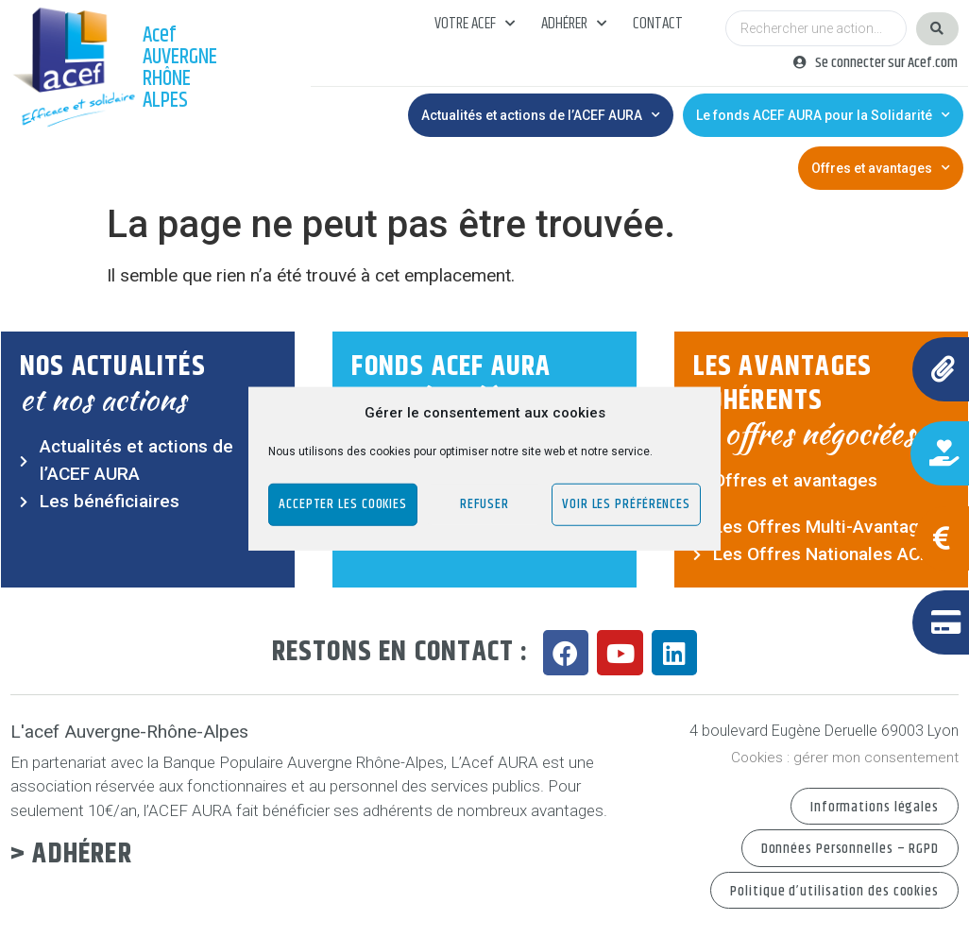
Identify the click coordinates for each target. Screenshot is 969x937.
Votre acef (474, 24)
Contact (658, 23)
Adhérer (573, 24)
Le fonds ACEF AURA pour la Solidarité (823, 115)
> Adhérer (71, 854)
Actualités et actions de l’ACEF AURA (540, 115)
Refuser (484, 504)
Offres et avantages (880, 168)
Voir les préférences (626, 504)
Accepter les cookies (343, 504)
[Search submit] (937, 28)
